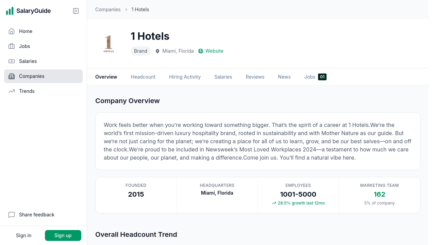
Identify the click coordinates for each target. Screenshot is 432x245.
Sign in (23, 235)
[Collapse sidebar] (75, 10)
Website (210, 51)
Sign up (62, 235)
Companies (108, 9)
